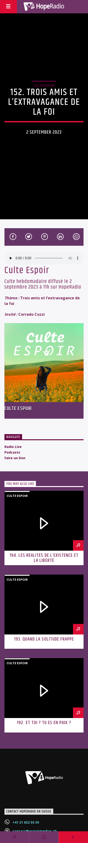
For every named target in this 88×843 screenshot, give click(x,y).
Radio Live (13, 446)
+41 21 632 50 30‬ (25, 822)
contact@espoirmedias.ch (34, 831)
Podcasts (12, 452)
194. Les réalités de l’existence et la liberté (44, 558)
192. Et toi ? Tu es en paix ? (44, 722)
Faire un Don (14, 458)
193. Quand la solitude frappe (44, 639)
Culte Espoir (43, 85)
